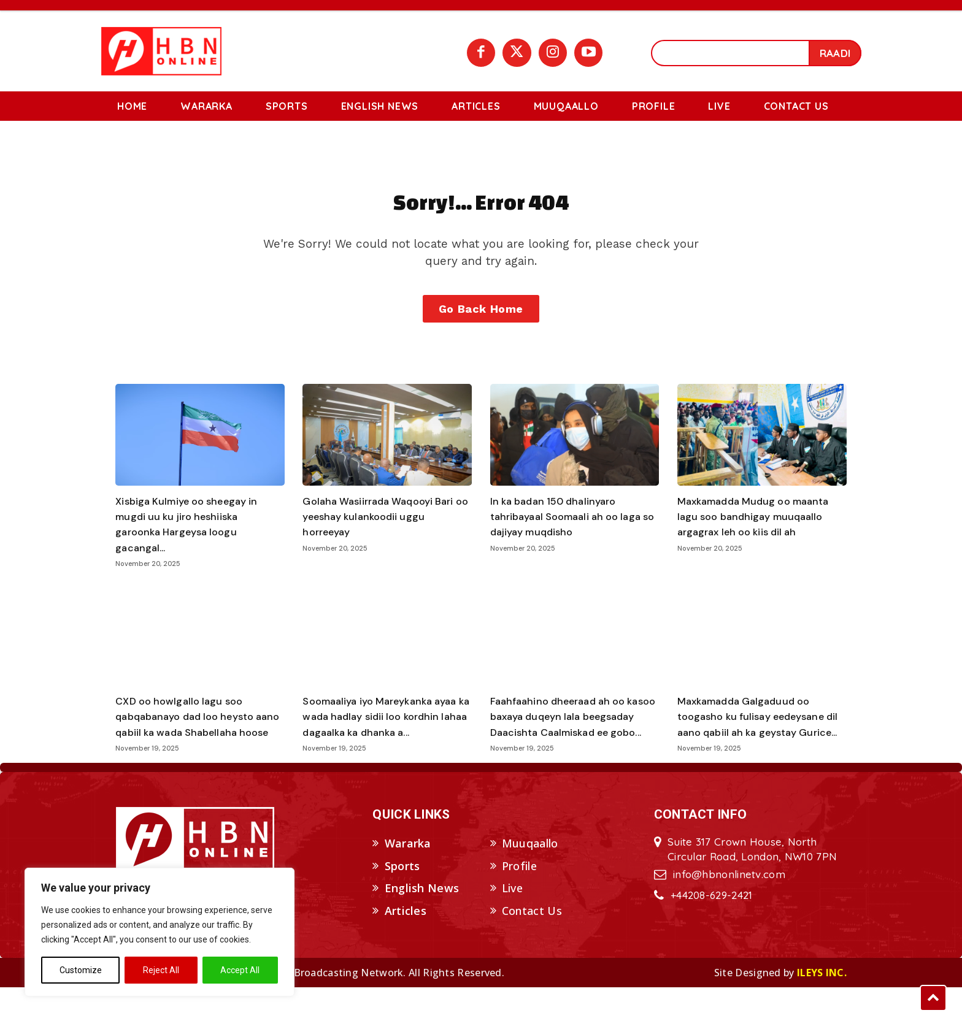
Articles (405, 944)
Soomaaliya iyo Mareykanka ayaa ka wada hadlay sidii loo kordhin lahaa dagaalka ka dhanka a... (377, 742)
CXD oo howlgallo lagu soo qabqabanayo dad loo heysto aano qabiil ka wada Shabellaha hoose (196, 742)
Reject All (161, 970)
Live (512, 922)
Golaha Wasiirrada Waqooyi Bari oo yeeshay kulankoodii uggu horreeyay (385, 534)
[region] (159, 932)
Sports (402, 899)
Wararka (408, 877)
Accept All (240, 970)
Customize (81, 970)
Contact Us (532, 944)
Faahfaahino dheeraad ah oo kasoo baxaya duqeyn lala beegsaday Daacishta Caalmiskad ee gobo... (564, 742)
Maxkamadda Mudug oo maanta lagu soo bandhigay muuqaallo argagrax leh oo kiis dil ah (760, 534)
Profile (519, 899)
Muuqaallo (530, 877)
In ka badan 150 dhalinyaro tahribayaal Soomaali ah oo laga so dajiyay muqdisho (573, 534)
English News (422, 922)
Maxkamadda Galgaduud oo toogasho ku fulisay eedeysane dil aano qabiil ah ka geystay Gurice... (759, 742)
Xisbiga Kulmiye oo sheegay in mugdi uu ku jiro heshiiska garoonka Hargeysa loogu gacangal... (193, 542)
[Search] (835, 53)
